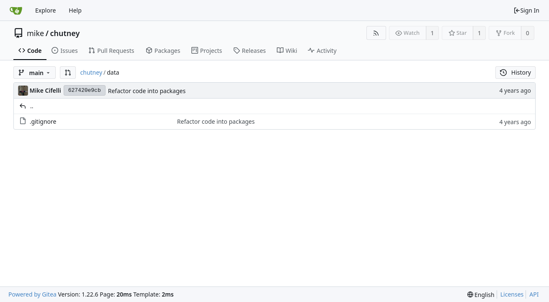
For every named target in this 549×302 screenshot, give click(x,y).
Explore (45, 10)
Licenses (512, 294)
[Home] (16, 10)
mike (35, 33)
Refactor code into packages (147, 91)
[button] (68, 72)
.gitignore (43, 121)
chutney (65, 33)
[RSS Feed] (376, 33)
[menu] (481, 295)
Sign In (526, 10)
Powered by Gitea (32, 294)
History (515, 72)
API (534, 294)
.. (32, 106)
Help (75, 10)
